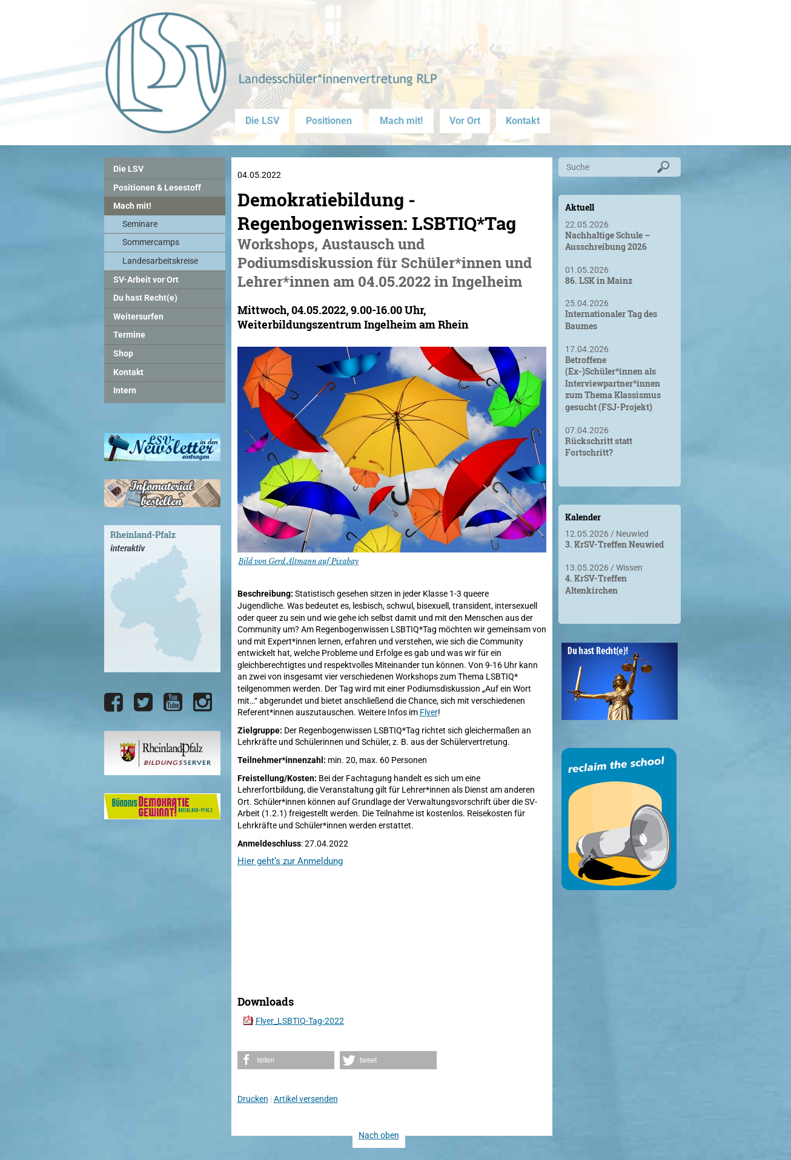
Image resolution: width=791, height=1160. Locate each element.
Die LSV (262, 120)
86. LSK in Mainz (598, 280)
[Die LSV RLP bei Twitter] (143, 702)
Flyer (429, 712)
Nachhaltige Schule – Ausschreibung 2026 (607, 241)
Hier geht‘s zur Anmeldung (290, 861)
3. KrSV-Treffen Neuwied (614, 544)
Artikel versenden (306, 1099)
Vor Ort (464, 120)
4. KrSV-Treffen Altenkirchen (596, 584)
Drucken (252, 1099)
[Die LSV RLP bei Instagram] (202, 702)
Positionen (329, 120)
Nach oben (379, 1135)
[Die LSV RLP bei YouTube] (173, 702)
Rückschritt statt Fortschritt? (598, 447)
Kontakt (523, 120)
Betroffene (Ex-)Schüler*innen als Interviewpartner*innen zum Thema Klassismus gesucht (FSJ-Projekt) (613, 383)
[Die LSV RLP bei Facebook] (113, 702)
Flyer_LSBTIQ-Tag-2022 (300, 1021)
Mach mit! (401, 120)
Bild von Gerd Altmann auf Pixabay (299, 561)
